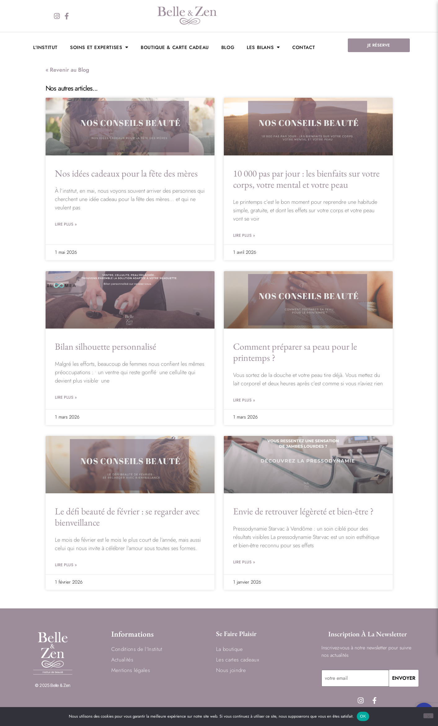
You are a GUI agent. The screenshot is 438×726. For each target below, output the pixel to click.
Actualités (122, 659)
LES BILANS (263, 47)
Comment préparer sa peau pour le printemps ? (295, 352)
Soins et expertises (99, 47)
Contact (303, 47)
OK (363, 716)
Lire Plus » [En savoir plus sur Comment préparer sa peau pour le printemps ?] (244, 400)
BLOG (227, 47)
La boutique (229, 649)
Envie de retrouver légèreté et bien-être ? (303, 511)
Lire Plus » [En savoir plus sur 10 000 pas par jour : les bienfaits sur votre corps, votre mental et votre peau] (244, 235)
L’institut (45, 47)
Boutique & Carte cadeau (175, 47)
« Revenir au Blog (67, 70)
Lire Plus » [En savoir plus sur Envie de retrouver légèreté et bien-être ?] (244, 562)
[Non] (428, 715)
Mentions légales (130, 670)
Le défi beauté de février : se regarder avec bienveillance (127, 516)
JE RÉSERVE (378, 45)
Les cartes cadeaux (237, 659)
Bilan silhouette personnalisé (105, 346)
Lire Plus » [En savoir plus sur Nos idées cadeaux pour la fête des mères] (66, 224)
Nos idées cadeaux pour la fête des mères (126, 173)
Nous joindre (231, 670)
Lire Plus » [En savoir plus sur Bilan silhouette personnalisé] (66, 397)
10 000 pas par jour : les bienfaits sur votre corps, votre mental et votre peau (306, 178)
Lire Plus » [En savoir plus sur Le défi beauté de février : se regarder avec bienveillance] (66, 565)
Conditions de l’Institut (136, 649)
